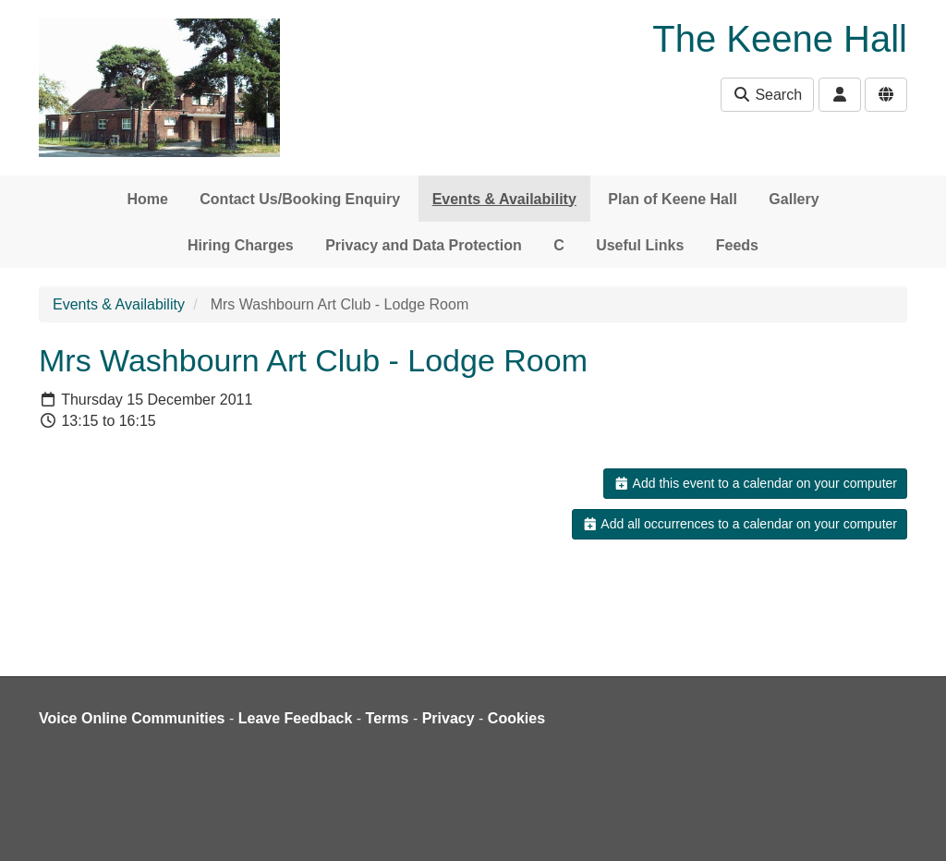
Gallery (794, 199)
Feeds (737, 245)
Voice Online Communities (132, 718)
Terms (387, 718)
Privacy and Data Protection (423, 245)
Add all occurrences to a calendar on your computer (739, 523)
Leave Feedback (295, 718)
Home (147, 199)
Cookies (516, 718)
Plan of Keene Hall (672, 199)
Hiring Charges (241, 245)
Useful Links (640, 245)
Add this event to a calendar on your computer (755, 483)
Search (767, 95)
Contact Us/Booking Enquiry (300, 199)
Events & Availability (504, 199)
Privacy (448, 718)
